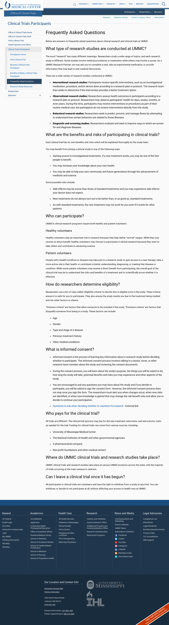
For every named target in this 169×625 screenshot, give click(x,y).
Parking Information (10, 540)
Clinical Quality (65, 526)
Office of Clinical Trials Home (20, 32)
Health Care (97, 4)
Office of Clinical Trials (23, 13)
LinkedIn (120, 549)
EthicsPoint (148, 522)
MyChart (139, 4)
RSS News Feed (123, 553)
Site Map (6, 544)
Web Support (148, 540)
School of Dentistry (38, 539)
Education (83, 4)
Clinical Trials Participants (19, 49)
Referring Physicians (67, 542)
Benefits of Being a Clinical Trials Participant (23, 74)
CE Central (6, 519)
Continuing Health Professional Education (40, 527)
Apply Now (35, 522)
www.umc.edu (49, 605)
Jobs (4, 533)
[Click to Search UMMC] (163, 3)
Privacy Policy (149, 533)
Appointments (153, 4)
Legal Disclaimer (150, 526)
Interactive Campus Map (12, 530)
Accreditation (36, 519)
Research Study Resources (21, 86)
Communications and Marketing (124, 520)
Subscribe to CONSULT (124, 532)
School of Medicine (38, 551)
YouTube (120, 542)
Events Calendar (122, 525)
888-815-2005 (69, 614)
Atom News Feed (124, 557)
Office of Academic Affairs (41, 532)
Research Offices (121, 17)
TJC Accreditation (150, 537)
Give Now (6, 526)
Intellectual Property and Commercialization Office (97, 527)
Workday (6, 547)
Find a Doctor (64, 530)
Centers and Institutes (96, 519)
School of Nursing (37, 555)
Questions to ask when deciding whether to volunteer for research (88, 406)
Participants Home (18, 54)
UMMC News (120, 528)
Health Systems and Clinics (19, 45)
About (121, 4)
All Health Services (66, 519)
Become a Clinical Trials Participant (20, 66)
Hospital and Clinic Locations (66, 534)
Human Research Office (97, 522)
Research (111, 4)
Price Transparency (67, 539)
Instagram (121, 546)
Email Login (7, 522)
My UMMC (6, 537)
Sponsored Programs (96, 535)
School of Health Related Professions (40, 547)
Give (131, 4)
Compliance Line (150, 519)
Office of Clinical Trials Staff (19, 36)
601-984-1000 (67, 611)
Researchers (144, 12)
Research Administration (97, 532)
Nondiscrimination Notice (154, 530)
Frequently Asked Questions (22, 81)
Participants (129, 12)
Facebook (121, 535)
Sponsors (158, 12)
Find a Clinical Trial (16, 41)
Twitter (119, 539)
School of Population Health (42, 558)
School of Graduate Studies (41, 542)
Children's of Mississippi (68, 522)
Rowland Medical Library (40, 535)
